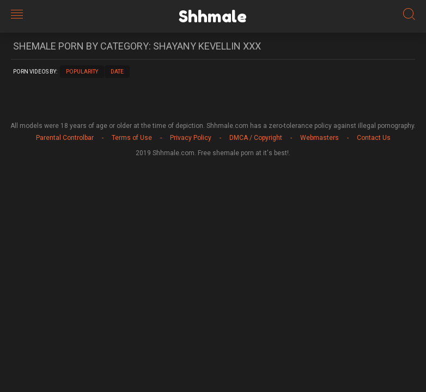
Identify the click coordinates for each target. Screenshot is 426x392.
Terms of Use (132, 138)
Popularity (82, 72)
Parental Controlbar (65, 138)
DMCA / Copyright (255, 138)
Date (117, 72)
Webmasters (319, 138)
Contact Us (374, 138)
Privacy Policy (190, 138)
